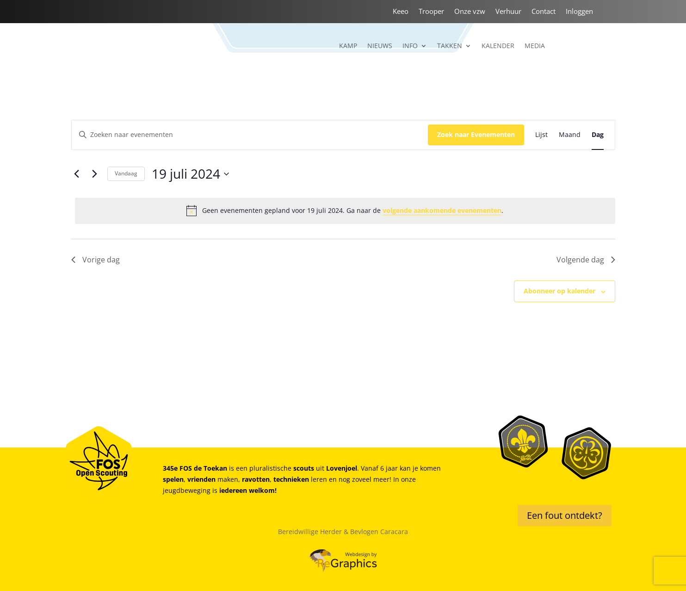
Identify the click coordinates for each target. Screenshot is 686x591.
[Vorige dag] (76, 174)
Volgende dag (585, 260)
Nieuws (379, 46)
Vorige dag (95, 260)
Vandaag (126, 173)
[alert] (345, 211)
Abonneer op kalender (559, 290)
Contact (543, 12)
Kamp (348, 46)
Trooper (431, 12)
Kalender (498, 46)
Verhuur (508, 12)
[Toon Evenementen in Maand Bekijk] (570, 134)
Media (535, 46)
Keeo (400, 12)
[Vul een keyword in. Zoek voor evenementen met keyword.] (250, 134)
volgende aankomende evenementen (442, 210)
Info (410, 46)
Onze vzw (469, 12)
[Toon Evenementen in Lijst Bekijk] (541, 134)
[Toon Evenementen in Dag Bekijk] (598, 134)
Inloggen (579, 12)
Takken (449, 46)
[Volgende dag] (94, 174)
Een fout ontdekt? (564, 515)
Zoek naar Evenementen (476, 134)
